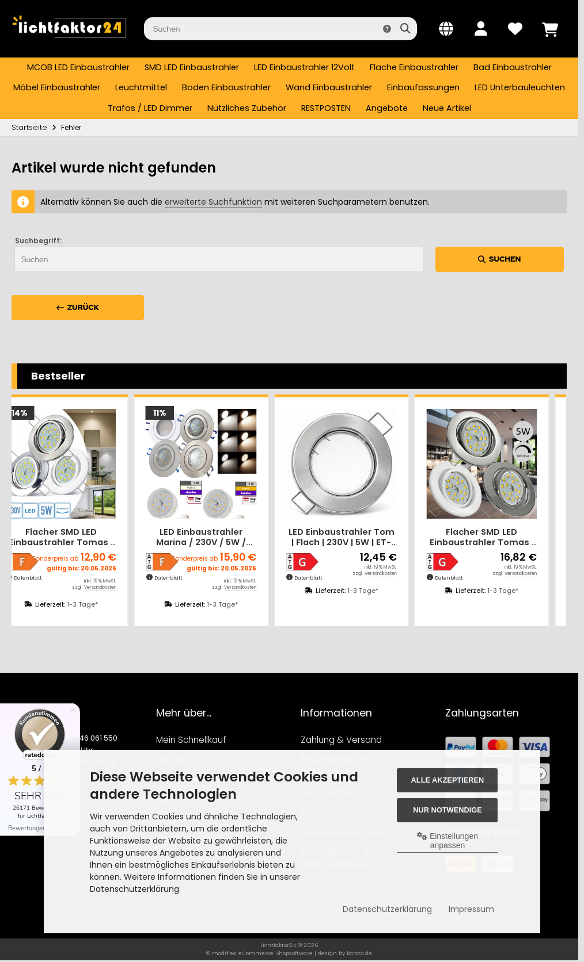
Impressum (471, 909)
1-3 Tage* (100, 604)
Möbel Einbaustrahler (56, 87)
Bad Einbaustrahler (512, 67)
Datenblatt (45, 577)
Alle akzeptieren (447, 780)
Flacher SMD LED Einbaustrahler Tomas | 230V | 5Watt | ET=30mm (78, 537)
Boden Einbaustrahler (226, 87)
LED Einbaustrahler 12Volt (304, 67)
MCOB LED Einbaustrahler (78, 67)
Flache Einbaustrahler (414, 67)
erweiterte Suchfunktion (213, 202)
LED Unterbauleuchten (520, 87)
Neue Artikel (447, 108)
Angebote (387, 108)
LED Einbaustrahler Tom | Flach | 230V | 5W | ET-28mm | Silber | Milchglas (359, 537)
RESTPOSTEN (326, 108)
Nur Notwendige (447, 810)
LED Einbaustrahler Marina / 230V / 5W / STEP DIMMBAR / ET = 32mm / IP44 (219, 537)
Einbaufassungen (423, 87)
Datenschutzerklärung (387, 909)
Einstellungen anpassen (447, 840)
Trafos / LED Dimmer (150, 108)
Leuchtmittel (141, 87)
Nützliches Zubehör (246, 108)
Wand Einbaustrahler (329, 87)
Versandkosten (118, 587)
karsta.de (359, 953)
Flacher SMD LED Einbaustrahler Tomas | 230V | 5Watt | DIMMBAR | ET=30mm (499, 537)
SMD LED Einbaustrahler (192, 67)
